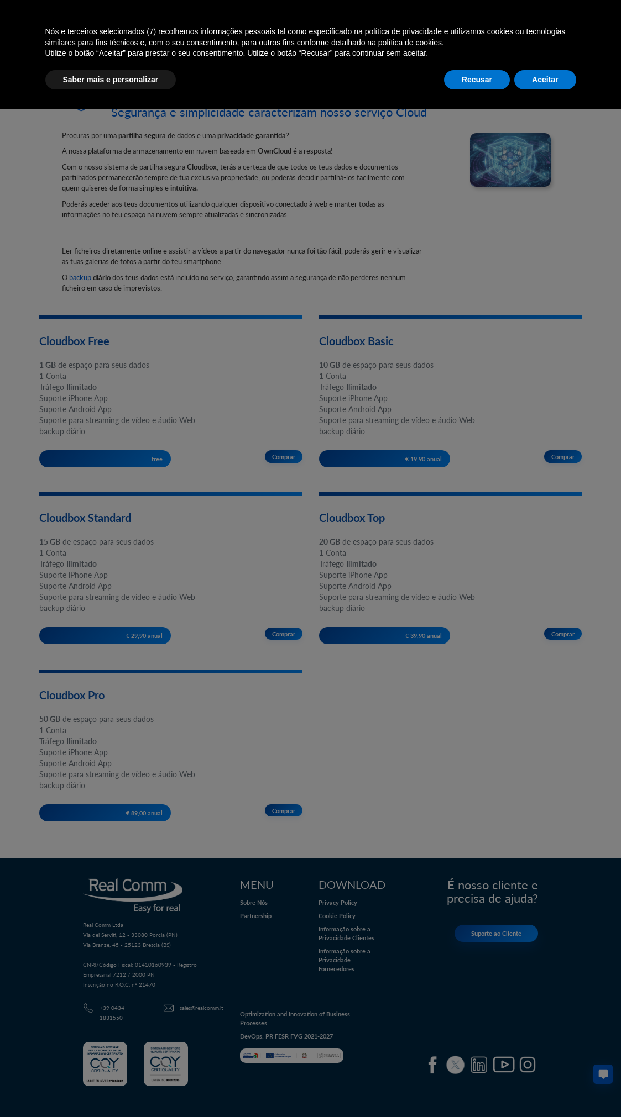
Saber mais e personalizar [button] (111, 79)
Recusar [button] (477, 79)
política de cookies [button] (410, 42)
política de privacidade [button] (403, 31)
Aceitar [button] (545, 79)
